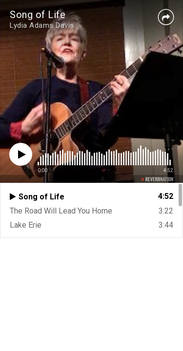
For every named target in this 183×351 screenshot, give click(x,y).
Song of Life (37, 14)
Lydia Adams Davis (42, 25)
